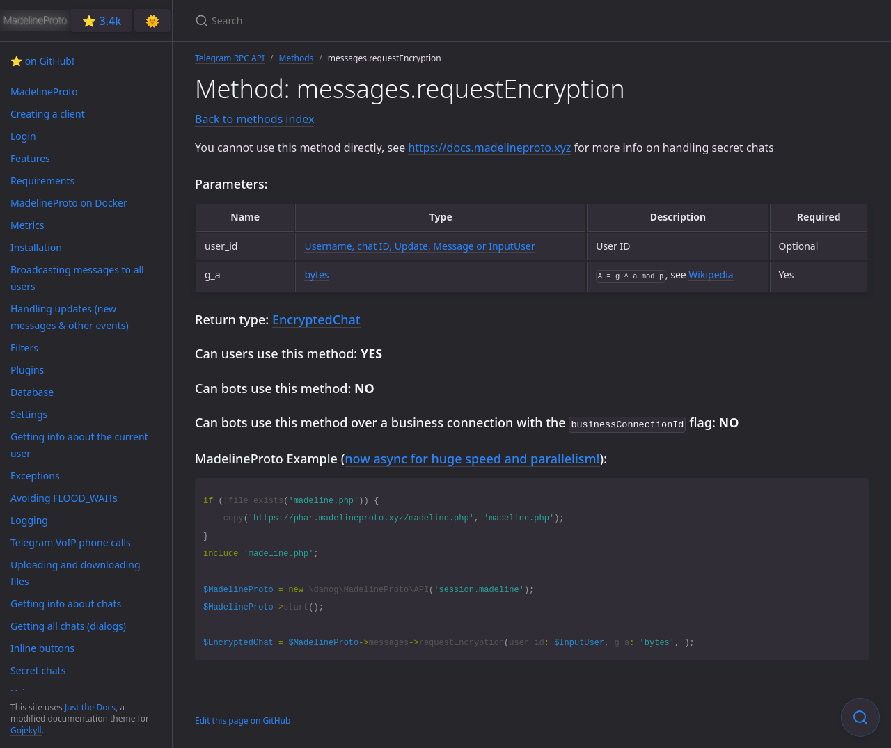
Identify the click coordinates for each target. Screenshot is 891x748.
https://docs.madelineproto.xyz (489, 147)
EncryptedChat (316, 319)
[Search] (359, 20)
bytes (316, 274)
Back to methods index (254, 119)
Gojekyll (26, 730)
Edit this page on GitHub (242, 719)
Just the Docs (90, 707)
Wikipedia (710, 274)
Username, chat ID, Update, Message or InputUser (419, 246)
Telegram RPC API (230, 58)
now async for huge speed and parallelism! (472, 457)
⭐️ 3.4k (101, 21)
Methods (296, 58)
